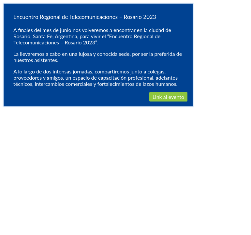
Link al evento (168, 97)
